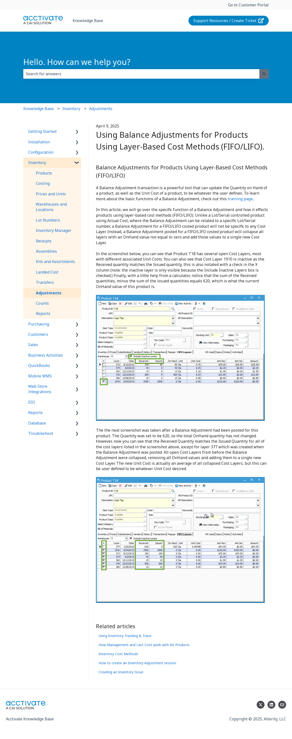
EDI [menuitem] (31, 402)
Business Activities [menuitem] (45, 355)
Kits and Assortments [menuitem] (55, 261)
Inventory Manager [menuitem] (53, 230)
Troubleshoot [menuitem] (40, 433)
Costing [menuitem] (43, 183)
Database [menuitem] (37, 423)
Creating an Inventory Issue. (121, 672)
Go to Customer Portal (248, 5)
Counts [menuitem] (42, 303)
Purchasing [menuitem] (38, 324)
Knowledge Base (88, 20)
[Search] (264, 73)
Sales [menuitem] (33, 344)
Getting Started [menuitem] (42, 131)
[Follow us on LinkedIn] (271, 705)
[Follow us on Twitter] (261, 705)
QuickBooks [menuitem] (39, 365)
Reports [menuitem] (43, 313)
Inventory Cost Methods (118, 653)
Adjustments (100, 108)
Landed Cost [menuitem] (47, 272)
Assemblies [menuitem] (46, 251)
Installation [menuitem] (39, 142)
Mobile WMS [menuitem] (40, 376)
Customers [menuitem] (38, 334)
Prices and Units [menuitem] (51, 194)
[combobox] (141, 73)
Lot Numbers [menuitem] (48, 220)
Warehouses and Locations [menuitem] (51, 206)
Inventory (71, 108)
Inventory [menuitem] (37, 162)
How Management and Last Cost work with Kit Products (144, 644)
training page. (240, 198)
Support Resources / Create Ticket (228, 20)
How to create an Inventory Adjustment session (137, 663)
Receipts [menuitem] (44, 241)
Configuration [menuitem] (40, 152)
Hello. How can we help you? (76, 62)
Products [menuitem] (44, 173)
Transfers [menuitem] (45, 282)
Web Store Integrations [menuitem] (39, 389)
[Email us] (282, 705)
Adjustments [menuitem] (48, 293)
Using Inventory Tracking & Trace (125, 635)
